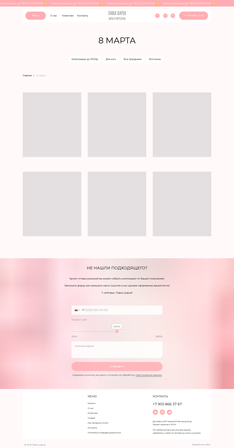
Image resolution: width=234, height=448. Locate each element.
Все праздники (133, 59)
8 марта (41, 75)
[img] (117, 15)
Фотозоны (155, 59)
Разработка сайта (201, 445)
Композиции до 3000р (84, 59)
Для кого (111, 59)
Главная (27, 75)
